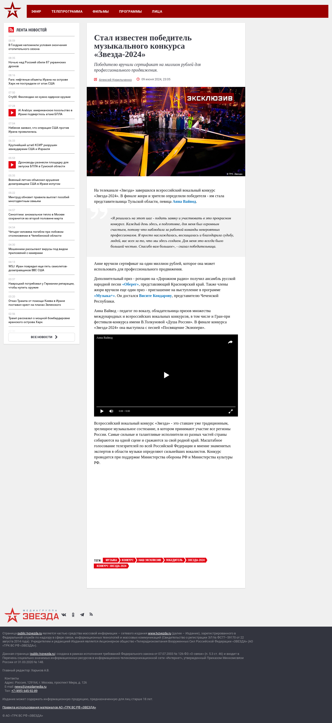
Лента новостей (28, 30)
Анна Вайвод (184, 201)
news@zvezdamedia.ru (30, 686)
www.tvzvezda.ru (159, 633)
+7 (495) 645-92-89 (24, 691)
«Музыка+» (104, 296)
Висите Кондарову (155, 296)
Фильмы (101, 11)
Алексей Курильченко (115, 80)
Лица (157, 11)
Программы (130, 11)
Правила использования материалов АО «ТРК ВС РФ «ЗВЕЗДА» (49, 707)
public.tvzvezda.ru (29, 633)
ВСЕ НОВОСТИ (45, 337)
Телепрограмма (67, 11)
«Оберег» (130, 284)
